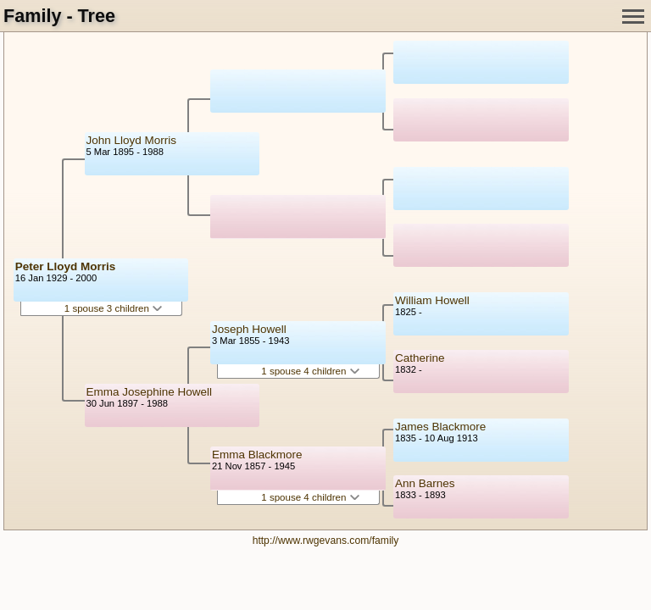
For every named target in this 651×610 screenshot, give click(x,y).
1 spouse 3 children (113, 308)
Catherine (420, 358)
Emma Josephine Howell (149, 391)
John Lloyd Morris (131, 140)
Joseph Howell (249, 329)
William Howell (432, 300)
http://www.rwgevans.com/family (326, 540)
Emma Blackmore (257, 454)
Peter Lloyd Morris (65, 266)
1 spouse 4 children (310, 371)
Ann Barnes (425, 483)
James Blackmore (440, 426)
